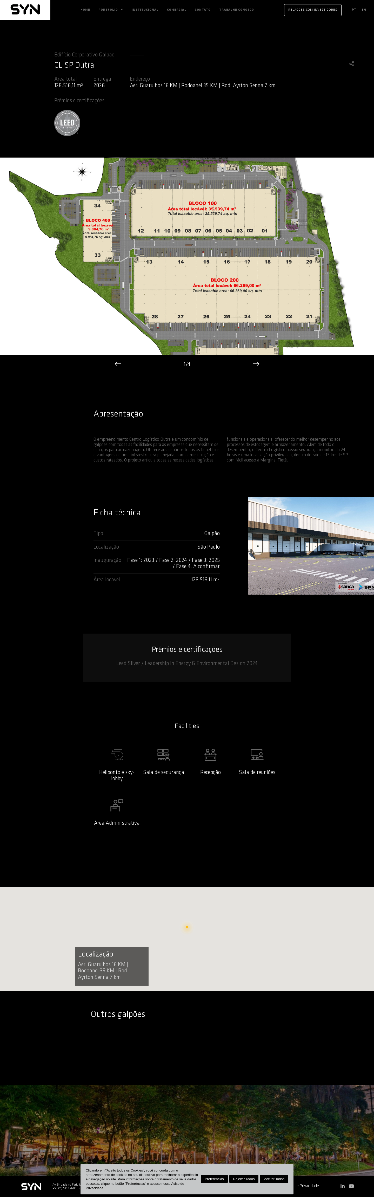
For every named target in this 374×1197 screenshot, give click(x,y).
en (364, 9)
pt (354, 9)
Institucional (145, 9)
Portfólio (108, 9)
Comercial (176, 9)
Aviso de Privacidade (301, 1186)
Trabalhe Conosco (236, 9)
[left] (118, 364)
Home (85, 9)
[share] (351, 64)
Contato (203, 9)
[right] (256, 364)
